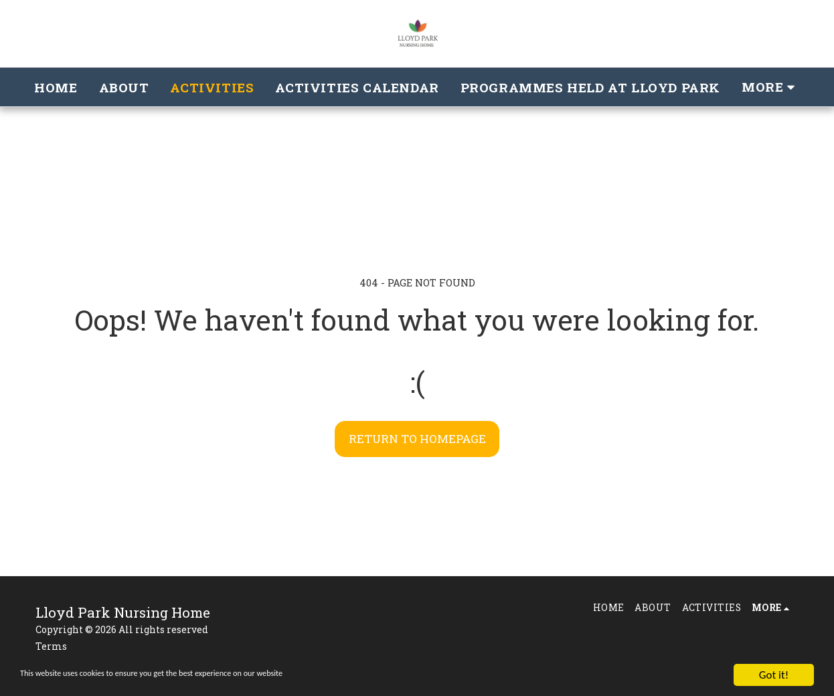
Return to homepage (417, 438)
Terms (51, 646)
